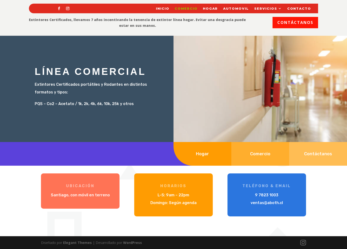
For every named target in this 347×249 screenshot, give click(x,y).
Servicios (265, 8)
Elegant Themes (77, 242)
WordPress (132, 242)
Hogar (210, 8)
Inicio (162, 8)
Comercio (186, 8)
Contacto (299, 8)
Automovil (236, 8)
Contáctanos (295, 22)
